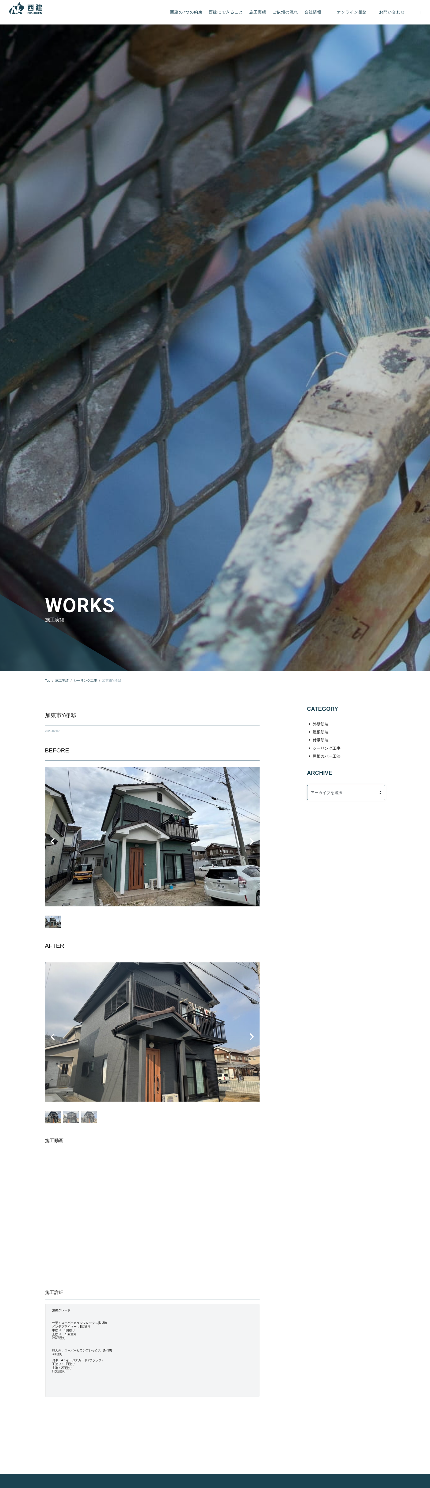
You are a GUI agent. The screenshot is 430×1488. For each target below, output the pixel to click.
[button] (52, 841)
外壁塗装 (321, 724)
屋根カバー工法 (327, 756)
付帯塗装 (321, 740)
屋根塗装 (321, 732)
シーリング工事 (327, 748)
